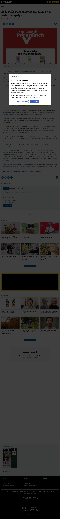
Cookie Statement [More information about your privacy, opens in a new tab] (36, 97)
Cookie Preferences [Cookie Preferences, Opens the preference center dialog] (22, 101)
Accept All (35, 101)
